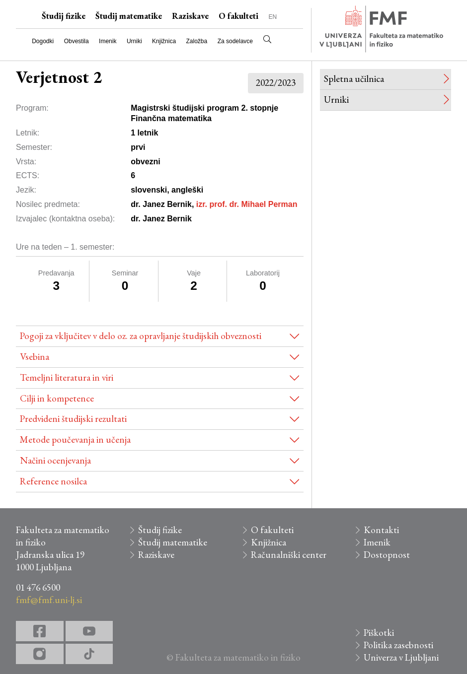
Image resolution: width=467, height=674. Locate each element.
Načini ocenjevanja (55, 460)
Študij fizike (63, 15)
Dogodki (43, 41)
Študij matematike (128, 15)
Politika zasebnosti (398, 645)
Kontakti (381, 530)
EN (272, 16)
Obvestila (76, 41)
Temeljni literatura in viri (66, 377)
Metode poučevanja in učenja (75, 439)
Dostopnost (387, 554)
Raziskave (190, 15)
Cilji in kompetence (57, 398)
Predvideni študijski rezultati (73, 418)
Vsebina (34, 356)
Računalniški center (288, 554)
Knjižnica (164, 41)
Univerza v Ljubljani (401, 657)
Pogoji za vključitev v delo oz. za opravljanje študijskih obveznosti (140, 336)
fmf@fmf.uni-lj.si (49, 600)
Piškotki (379, 632)
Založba (197, 41)
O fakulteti (238, 15)
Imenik (107, 41)
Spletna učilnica (354, 78)
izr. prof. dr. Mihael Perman (247, 204)
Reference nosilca (53, 481)
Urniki (134, 41)
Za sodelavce (235, 41)
